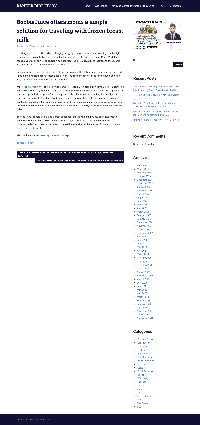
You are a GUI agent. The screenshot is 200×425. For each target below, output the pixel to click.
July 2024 (142, 240)
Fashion (141, 350)
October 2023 (143, 272)
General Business (145, 396)
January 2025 (144, 219)
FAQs (162, 6)
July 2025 (142, 197)
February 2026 (144, 172)
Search (136, 60)
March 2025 (143, 211)
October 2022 (143, 314)
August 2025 (143, 194)
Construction (143, 343)
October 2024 (143, 229)
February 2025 (144, 215)
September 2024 (145, 233)
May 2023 (142, 290)
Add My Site (101, 6)
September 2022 (145, 318)
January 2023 (144, 304)
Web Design (143, 378)
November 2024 (145, 226)
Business (54, 46)
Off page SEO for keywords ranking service (133, 6)
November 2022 (145, 311)
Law (139, 399)
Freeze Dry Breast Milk (50, 135)
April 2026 (142, 165)
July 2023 (142, 282)
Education (142, 346)
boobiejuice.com (25, 142)
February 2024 (144, 258)
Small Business (145, 371)
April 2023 (142, 293)
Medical (141, 364)
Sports (140, 375)
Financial (142, 353)
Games (140, 389)
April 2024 (142, 250)
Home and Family (146, 360)
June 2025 (142, 201)
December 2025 (144, 179)
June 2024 (142, 243)
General (141, 392)
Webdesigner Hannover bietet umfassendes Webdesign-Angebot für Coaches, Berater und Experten (65, 154)
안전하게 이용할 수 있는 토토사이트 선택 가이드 (157, 119)
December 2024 (144, 222)
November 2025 (145, 183)
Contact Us (175, 6)
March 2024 (143, 254)
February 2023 (144, 300)
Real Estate (142, 403)
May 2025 (142, 204)
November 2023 (145, 268)
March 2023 (143, 297)
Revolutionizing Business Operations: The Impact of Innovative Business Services (78, 161)
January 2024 (144, 261)
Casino (140, 385)
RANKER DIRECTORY (37, 5)
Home (87, 6)
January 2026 (144, 176)
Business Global (145, 339)
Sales (140, 367)
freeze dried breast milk (48, 72)
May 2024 (142, 247)
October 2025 (143, 187)
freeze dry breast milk (32, 86)
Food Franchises (145, 357)
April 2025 (142, 208)
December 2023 (144, 265)
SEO (139, 406)
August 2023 (143, 279)
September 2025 (145, 190)
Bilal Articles (42, 46)
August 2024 (143, 236)
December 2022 (144, 307)
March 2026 (143, 169)
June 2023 (142, 286)
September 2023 (145, 275)
